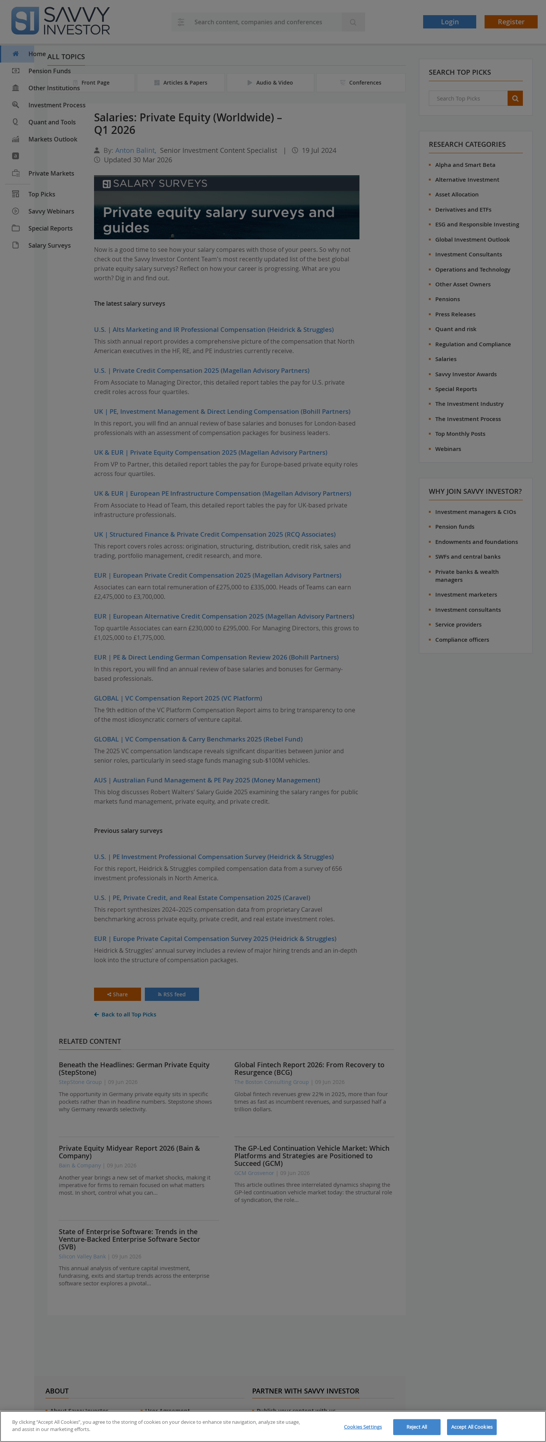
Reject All (416, 1426)
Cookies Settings (363, 1426)
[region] (273, 1426)
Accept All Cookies (472, 1426)
